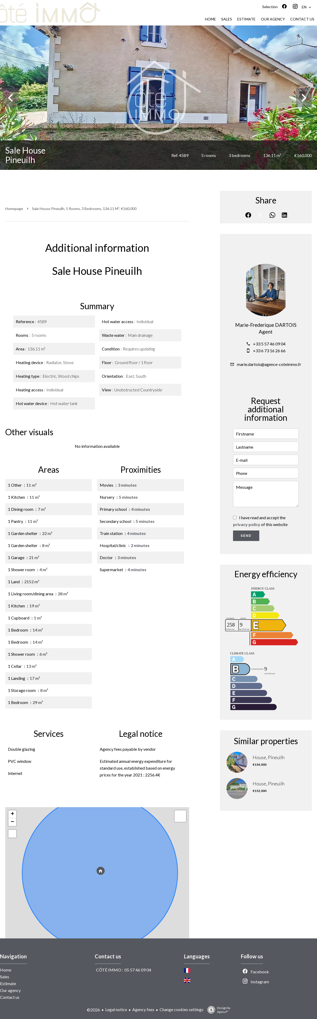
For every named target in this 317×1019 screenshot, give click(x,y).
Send (246, 536)
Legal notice (116, 1009)
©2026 (93, 1009)
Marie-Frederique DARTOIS (266, 325)
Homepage (14, 208)
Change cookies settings (181, 1009)
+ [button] (12, 814)
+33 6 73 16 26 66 (269, 350)
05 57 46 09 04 (137, 969)
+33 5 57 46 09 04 (269, 343)
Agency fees (143, 1009)
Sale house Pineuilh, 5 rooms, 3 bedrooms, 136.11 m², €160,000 (84, 208)
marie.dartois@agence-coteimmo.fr (269, 364)
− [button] (12, 822)
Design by (217, 1010)
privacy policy (246, 524)
